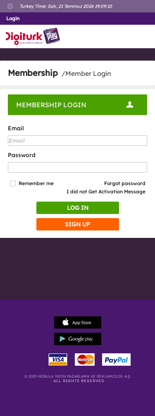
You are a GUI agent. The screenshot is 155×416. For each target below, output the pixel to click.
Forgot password (124, 183)
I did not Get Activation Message (106, 191)
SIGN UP (77, 224)
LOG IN (77, 208)
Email (16, 128)
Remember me (36, 183)
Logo (34, 36)
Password (22, 155)
